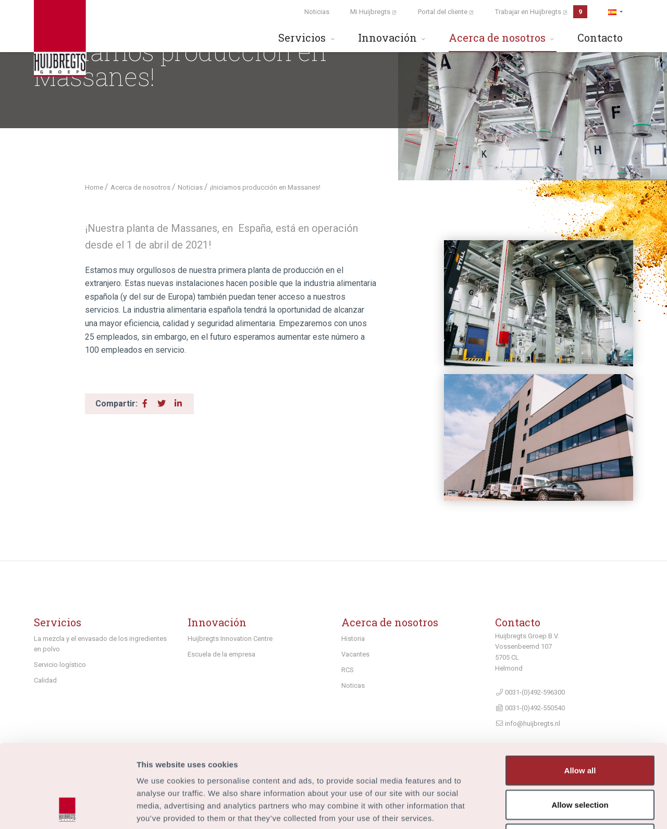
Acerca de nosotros (503, 37)
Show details (547, 808)
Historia (353, 638)
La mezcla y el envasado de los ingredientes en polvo (100, 644)
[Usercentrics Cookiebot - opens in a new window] (67, 808)
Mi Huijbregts (373, 12)
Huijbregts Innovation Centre (230, 638)
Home (95, 187)
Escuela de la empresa (221, 654)
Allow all (580, 692)
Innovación (393, 37)
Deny (580, 760)
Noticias (316, 12)
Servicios (307, 37)
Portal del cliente (446, 12)
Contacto (600, 37)
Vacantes (355, 654)
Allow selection (579, 726)
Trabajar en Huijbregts (541, 11)
